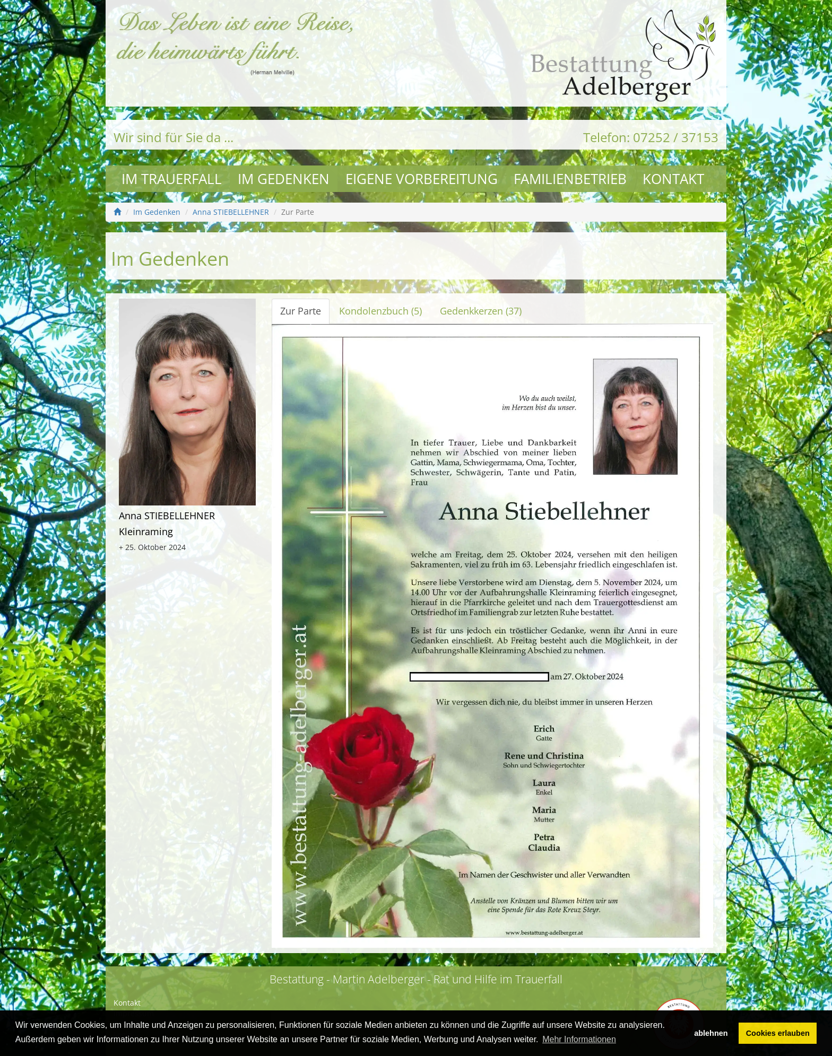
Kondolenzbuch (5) (380, 310)
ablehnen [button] (710, 1033)
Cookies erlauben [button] (778, 1033)
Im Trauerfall (172, 178)
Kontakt (673, 178)
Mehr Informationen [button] (579, 1039)
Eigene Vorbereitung (421, 178)
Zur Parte (300, 310)
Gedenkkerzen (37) (481, 310)
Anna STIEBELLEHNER (231, 212)
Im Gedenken (284, 178)
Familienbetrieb (570, 178)
